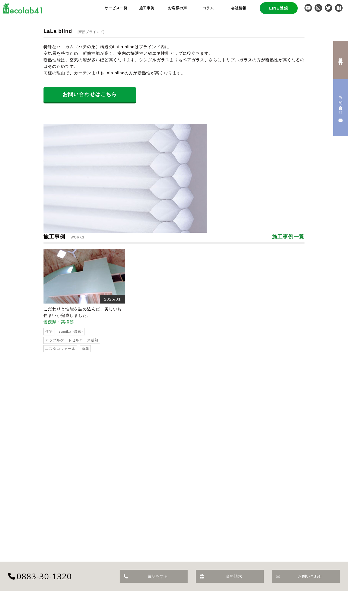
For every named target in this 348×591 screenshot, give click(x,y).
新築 (85, 349)
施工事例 (146, 8)
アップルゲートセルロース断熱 (71, 340)
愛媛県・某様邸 (59, 322)
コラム (208, 8)
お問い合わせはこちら (90, 94)
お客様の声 (177, 8)
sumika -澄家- (71, 331)
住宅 (49, 331)
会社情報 (238, 8)
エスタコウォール (60, 349)
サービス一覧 (116, 8)
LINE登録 (278, 8)
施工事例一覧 (288, 237)
